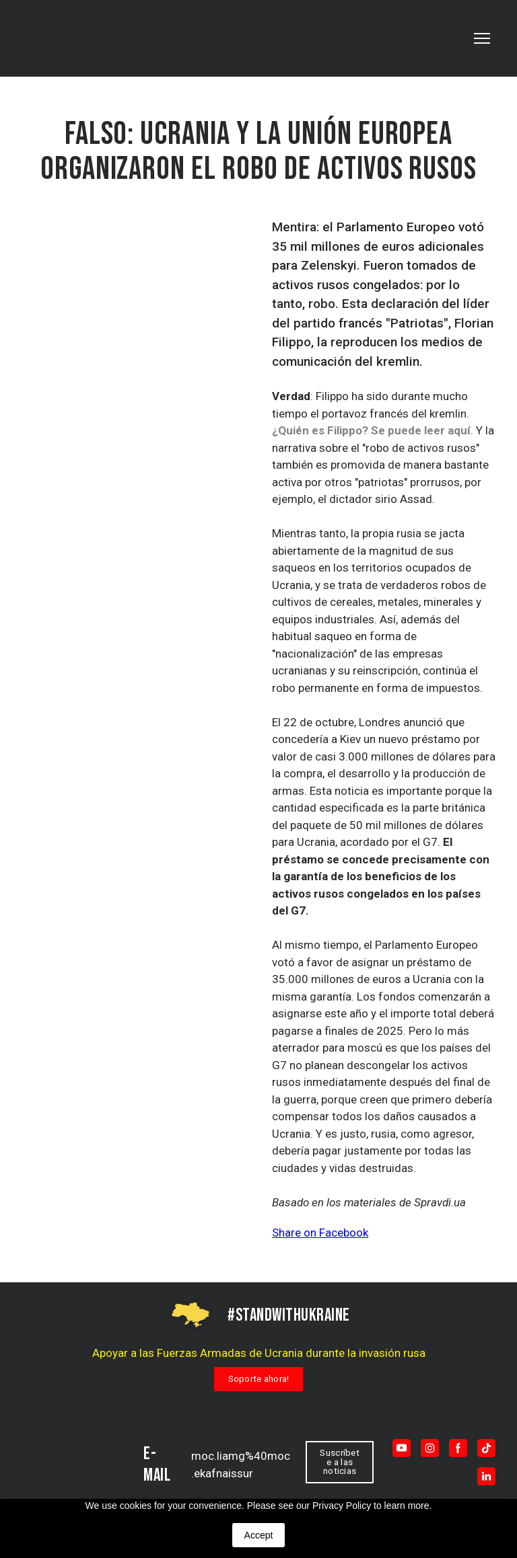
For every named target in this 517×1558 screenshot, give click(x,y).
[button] (259, 1379)
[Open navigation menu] (482, 38)
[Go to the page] (78, 38)
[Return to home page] (76, 1462)
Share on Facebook (320, 1232)
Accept (258, 1535)
